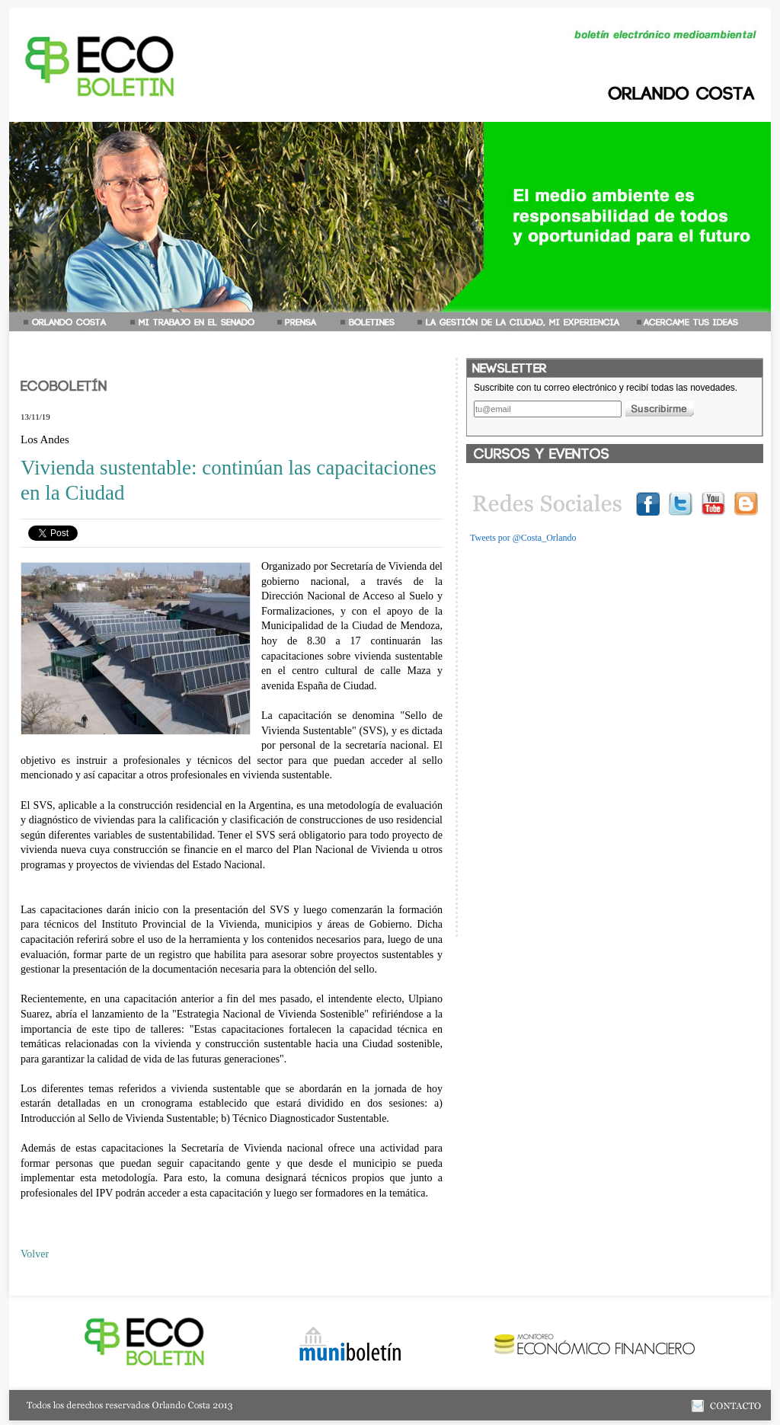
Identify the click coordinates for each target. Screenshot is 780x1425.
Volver (35, 1254)
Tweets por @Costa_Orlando (523, 537)
